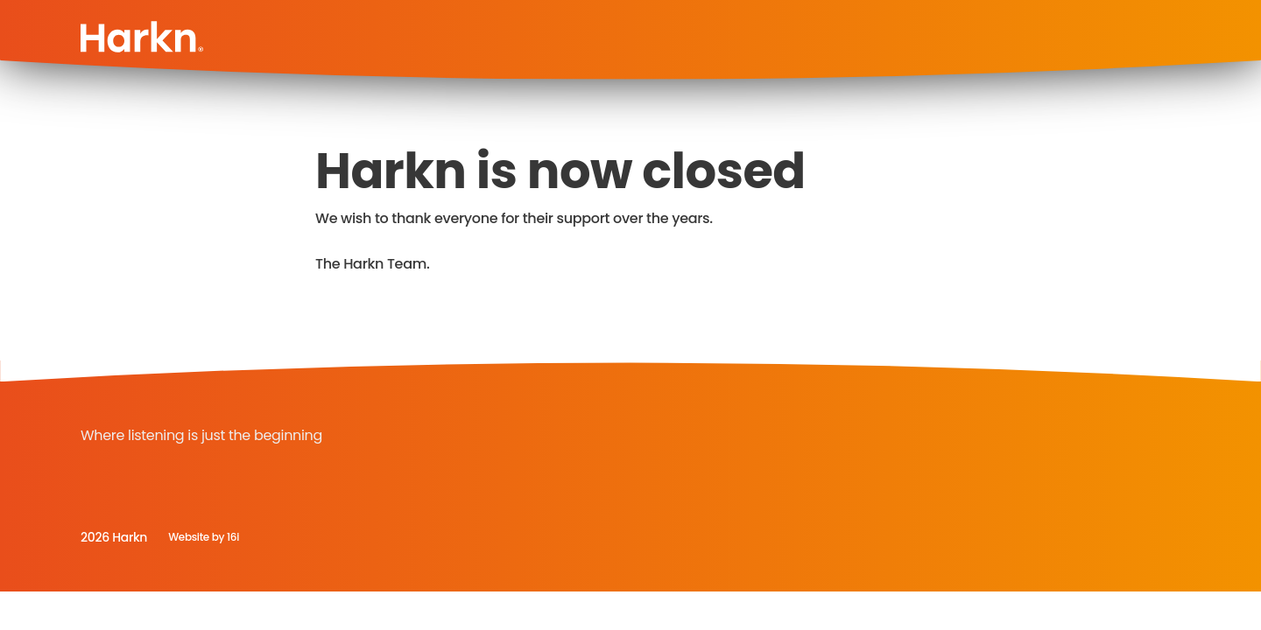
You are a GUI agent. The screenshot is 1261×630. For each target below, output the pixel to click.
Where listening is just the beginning (201, 435)
